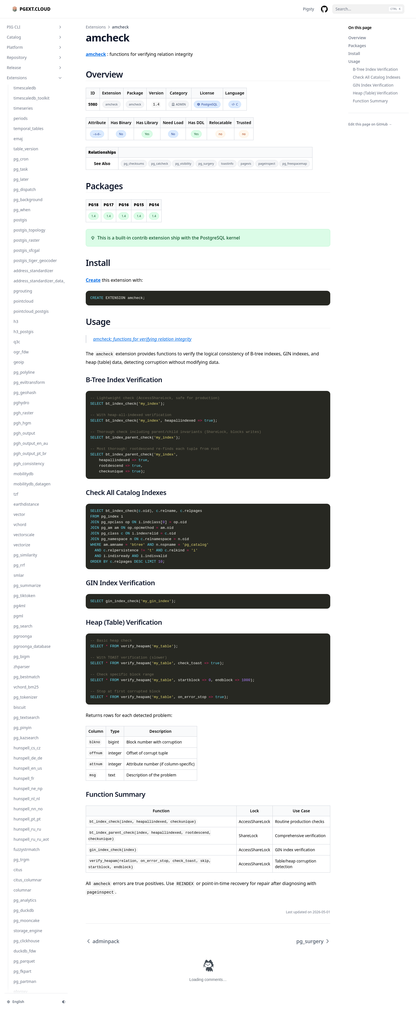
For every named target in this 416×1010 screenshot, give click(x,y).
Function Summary (370, 101)
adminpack (102, 941)
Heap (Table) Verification (375, 93)
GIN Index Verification (373, 85)
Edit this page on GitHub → (370, 124)
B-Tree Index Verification (375, 69)
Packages (357, 45)
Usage (354, 61)
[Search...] (368, 9)
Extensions (96, 27)
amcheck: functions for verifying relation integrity (142, 339)
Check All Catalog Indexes (376, 77)
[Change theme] (64, 1002)
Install (354, 53)
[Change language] (31, 1002)
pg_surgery (313, 941)
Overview (357, 37)
